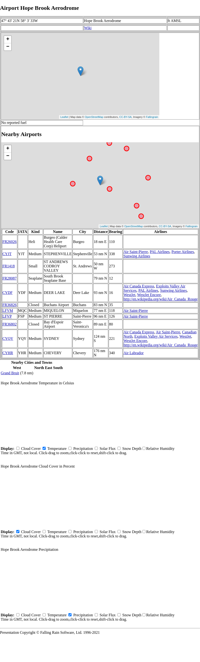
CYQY (7, 339)
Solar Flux (108, 449)
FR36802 (9, 324)
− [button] (7, 46)
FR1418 (8, 266)
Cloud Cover (31, 449)
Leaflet (64, 117)
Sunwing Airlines (136, 256)
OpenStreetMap (94, 117)
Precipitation (83, 449)
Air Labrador (133, 353)
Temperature (57, 449)
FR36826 (9, 305)
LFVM (7, 311)
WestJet (129, 295)
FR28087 (9, 278)
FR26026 (9, 242)
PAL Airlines (160, 252)
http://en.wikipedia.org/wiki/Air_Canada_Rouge (160, 299)
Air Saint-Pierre (135, 252)
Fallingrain (152, 117)
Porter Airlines (183, 252)
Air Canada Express (138, 286)
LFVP (7, 316)
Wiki (87, 28)
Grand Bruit (10, 373)
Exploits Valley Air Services (156, 336)
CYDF (7, 293)
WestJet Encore (149, 295)
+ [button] (7, 39)
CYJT (6, 254)
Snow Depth (131, 449)
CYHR (7, 353)
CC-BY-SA (125, 117)
